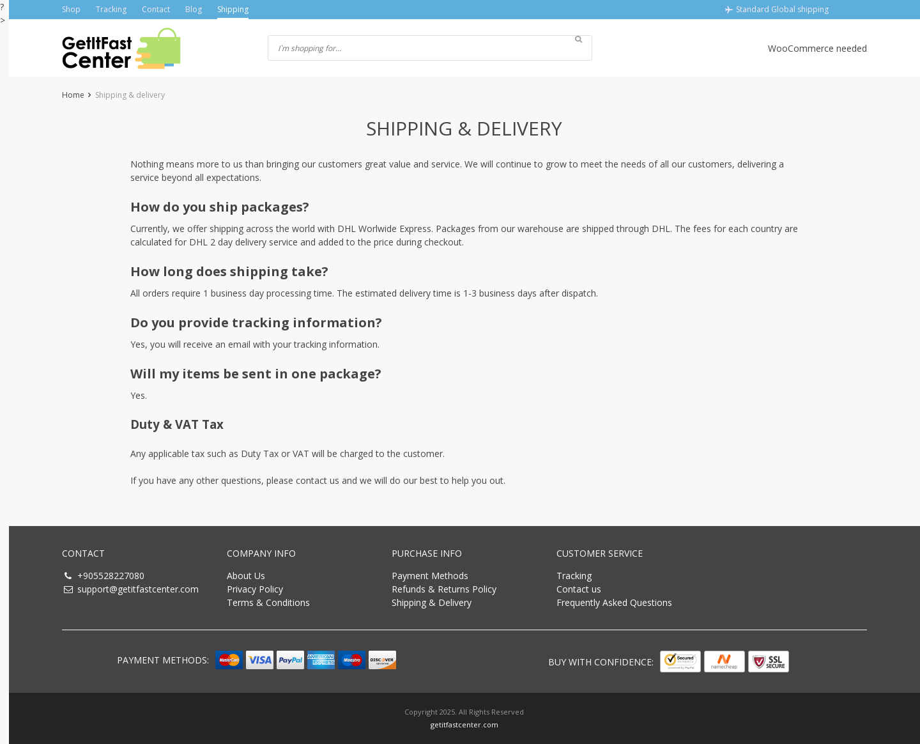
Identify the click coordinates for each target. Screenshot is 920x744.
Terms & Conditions (268, 602)
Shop (71, 9)
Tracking (111, 9)
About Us (246, 576)
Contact (156, 9)
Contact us (578, 589)
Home (73, 94)
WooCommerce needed (817, 48)
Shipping (233, 9)
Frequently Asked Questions (614, 602)
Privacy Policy (255, 589)
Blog (193, 9)
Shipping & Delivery (431, 602)
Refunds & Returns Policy (444, 589)
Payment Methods (430, 576)
